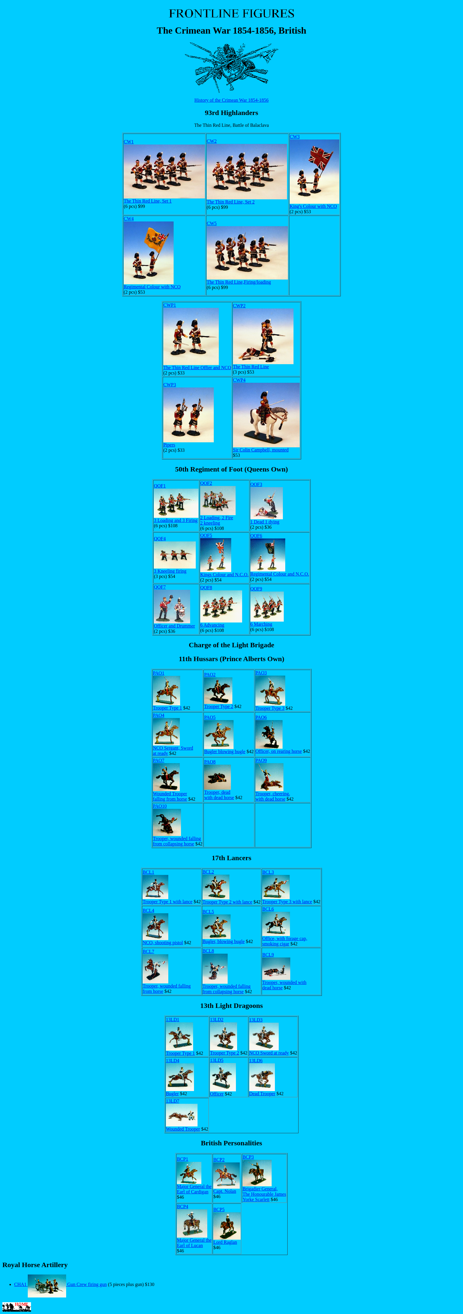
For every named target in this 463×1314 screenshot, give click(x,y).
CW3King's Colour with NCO (314, 171)
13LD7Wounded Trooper (183, 1114)
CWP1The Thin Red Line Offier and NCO (197, 336)
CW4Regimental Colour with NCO (152, 252)
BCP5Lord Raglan (227, 1226)
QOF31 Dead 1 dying (266, 503)
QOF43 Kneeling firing (175, 555)
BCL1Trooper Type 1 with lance (168, 887)
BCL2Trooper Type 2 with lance (227, 886)
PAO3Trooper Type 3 (270, 690)
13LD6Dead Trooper (262, 1077)
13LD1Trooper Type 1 (180, 1036)
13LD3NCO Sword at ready (269, 1036)
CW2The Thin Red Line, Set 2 (247, 171)
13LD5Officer (223, 1077)
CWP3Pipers (188, 414)
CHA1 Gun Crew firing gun (60, 1284)
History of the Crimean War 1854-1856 (231, 100)
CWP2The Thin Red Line (263, 336)
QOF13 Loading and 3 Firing (176, 503)
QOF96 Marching (267, 606)
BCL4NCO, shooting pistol (163, 926)
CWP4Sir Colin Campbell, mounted (266, 414)
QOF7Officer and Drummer (174, 606)
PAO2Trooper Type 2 (218, 690)
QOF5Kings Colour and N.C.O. (224, 555)
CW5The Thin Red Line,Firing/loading (247, 253)
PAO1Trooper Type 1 (167, 690)
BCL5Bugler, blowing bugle (224, 926)
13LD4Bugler (180, 1077)
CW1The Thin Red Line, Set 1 (164, 171)
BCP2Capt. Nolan (226, 1175)
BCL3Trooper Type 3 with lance (287, 887)
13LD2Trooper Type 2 (224, 1036)
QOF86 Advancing (221, 606)
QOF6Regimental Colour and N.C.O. (279, 554)
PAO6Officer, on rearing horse (278, 734)
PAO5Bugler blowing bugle (224, 734)
